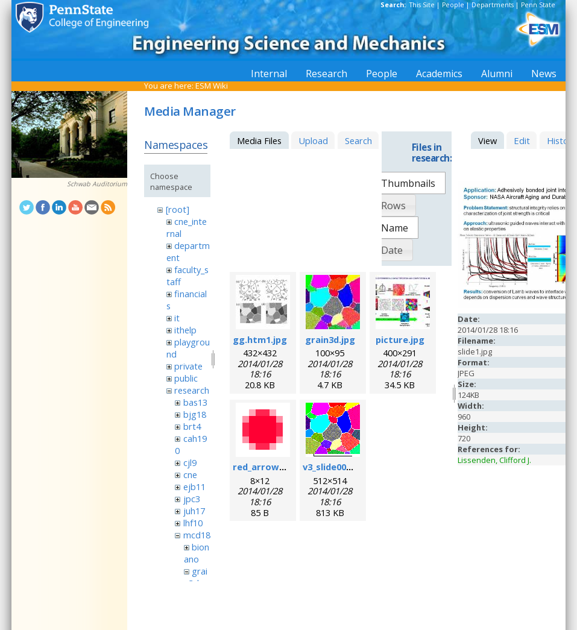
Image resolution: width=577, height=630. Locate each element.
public (186, 378)
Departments (492, 5)
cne (190, 474)
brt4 (192, 426)
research (191, 390)
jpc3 (191, 499)
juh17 (194, 511)
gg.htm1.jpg (260, 339)
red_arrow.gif (263, 467)
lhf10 (193, 523)
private (188, 366)
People (453, 5)
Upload (313, 140)
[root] (177, 209)
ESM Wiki (211, 85)
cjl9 (190, 462)
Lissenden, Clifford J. (494, 460)
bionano (196, 553)
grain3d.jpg (330, 339)
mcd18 (196, 535)
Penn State (538, 5)
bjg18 (194, 414)
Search (358, 140)
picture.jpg (400, 339)
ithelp (185, 330)
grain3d (195, 577)
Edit (522, 140)
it (177, 318)
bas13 (195, 402)
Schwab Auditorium (97, 184)
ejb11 (194, 486)
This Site (422, 5)
